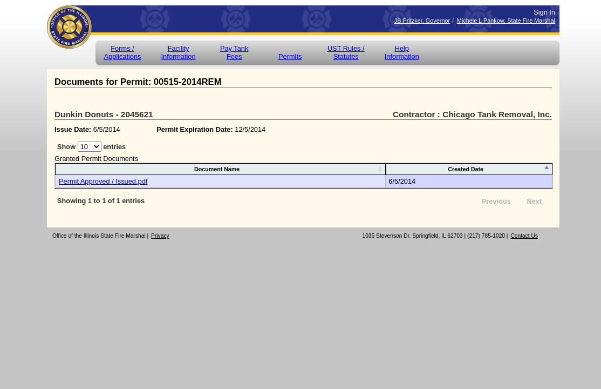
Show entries (91, 147)
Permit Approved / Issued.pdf (103, 181)
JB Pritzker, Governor (422, 20)
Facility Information (178, 52)
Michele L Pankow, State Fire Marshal (506, 20)
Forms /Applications (122, 52)
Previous (496, 201)
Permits (290, 56)
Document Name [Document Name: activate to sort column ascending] (217, 169)
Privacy (160, 236)
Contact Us (524, 236)
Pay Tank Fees (234, 52)
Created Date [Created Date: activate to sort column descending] (465, 169)
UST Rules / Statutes (346, 52)
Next (534, 201)
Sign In (544, 12)
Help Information (402, 52)
